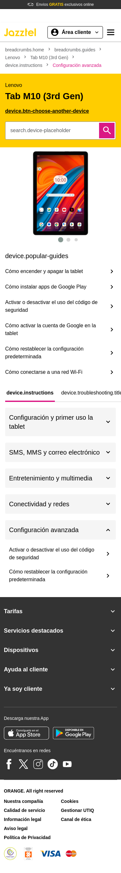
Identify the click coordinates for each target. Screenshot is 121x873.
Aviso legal (15, 828)
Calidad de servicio (24, 810)
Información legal (22, 819)
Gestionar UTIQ (77, 810)
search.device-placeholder (40, 130)
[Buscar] (107, 130)
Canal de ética (76, 819)
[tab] (30, 393)
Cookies (69, 801)
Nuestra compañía (23, 801)
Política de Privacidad (27, 837)
